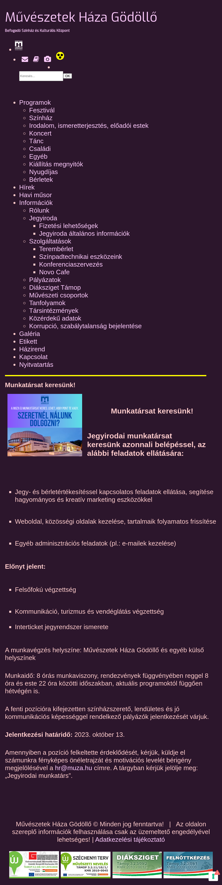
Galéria (29, 333)
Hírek (27, 187)
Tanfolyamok (47, 303)
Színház (41, 118)
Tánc (36, 141)
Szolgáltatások (50, 241)
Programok (35, 102)
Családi (40, 148)
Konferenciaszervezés (71, 264)
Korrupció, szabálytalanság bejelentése (85, 326)
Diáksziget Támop (55, 287)
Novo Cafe (54, 272)
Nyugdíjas (43, 172)
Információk (36, 202)
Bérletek (41, 179)
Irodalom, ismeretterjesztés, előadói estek (89, 125)
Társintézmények (53, 310)
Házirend (32, 349)
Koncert (40, 133)
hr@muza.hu (74, 768)
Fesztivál (42, 110)
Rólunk (39, 210)
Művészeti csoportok (58, 295)
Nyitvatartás (36, 364)
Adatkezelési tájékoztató (130, 839)
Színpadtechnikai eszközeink (80, 256)
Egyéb (38, 156)
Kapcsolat (33, 357)
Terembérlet (56, 249)
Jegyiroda (43, 218)
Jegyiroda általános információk (84, 233)
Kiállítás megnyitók (56, 164)
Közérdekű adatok (55, 318)
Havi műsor (35, 195)
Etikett (28, 341)
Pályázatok (45, 279)
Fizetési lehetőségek (68, 226)
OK (67, 76)
